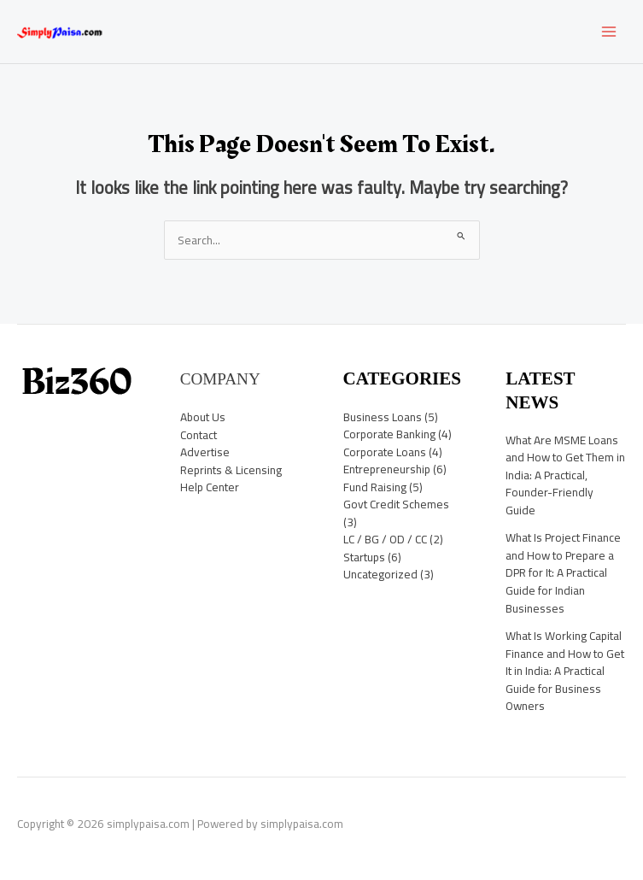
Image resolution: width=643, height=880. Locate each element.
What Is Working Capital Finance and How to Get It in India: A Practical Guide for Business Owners (565, 671)
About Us (202, 417)
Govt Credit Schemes (396, 504)
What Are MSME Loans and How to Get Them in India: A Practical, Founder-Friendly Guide (565, 475)
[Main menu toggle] (609, 32)
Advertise (205, 452)
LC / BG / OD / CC (385, 539)
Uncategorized (380, 574)
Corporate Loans (384, 452)
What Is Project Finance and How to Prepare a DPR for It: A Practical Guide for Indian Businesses (563, 572)
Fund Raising (374, 487)
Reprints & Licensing (231, 470)
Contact (198, 435)
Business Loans (382, 417)
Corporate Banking (389, 434)
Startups (364, 557)
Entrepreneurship (386, 469)
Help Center (209, 487)
